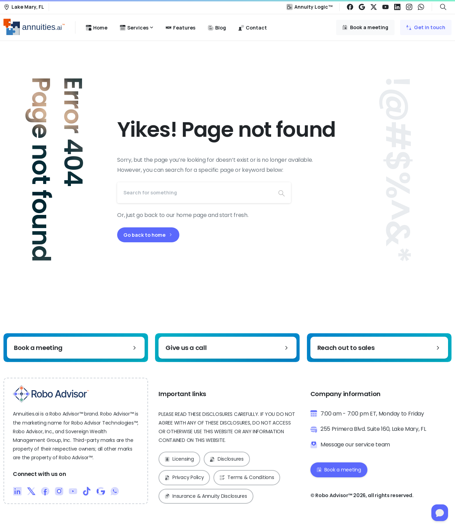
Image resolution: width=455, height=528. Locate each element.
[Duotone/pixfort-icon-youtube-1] (73, 490)
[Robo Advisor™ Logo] (51, 394)
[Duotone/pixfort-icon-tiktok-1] (87, 490)
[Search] (194, 192)
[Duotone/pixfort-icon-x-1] (31, 490)
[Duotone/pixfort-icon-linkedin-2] (17, 490)
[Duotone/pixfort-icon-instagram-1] (59, 490)
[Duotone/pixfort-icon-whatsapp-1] (115, 490)
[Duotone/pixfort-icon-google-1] (101, 490)
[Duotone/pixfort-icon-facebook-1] (45, 490)
